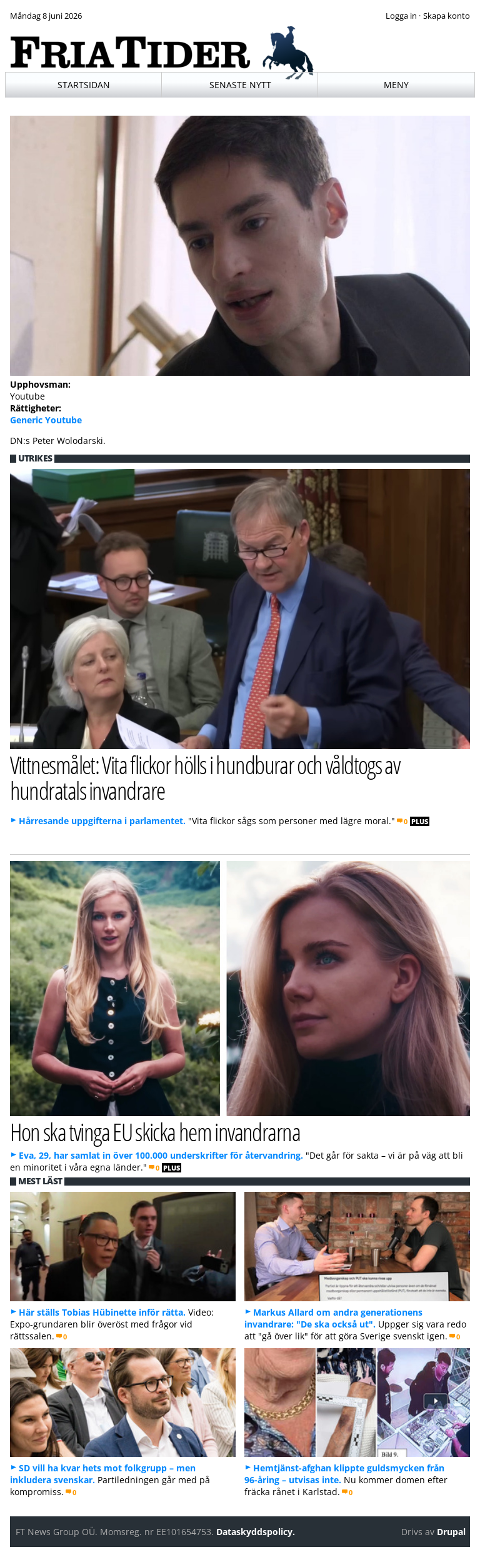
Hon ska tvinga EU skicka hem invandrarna (155, 1131)
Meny (396, 85)
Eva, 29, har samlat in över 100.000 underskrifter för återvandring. (161, 1155)
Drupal (451, 1532)
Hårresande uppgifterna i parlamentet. (102, 821)
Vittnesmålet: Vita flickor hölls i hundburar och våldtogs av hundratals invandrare (205, 777)
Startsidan (84, 85)
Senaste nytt (240, 85)
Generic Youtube (46, 420)
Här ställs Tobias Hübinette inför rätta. (102, 1312)
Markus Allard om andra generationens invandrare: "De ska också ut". (333, 1318)
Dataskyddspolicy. (255, 1532)
